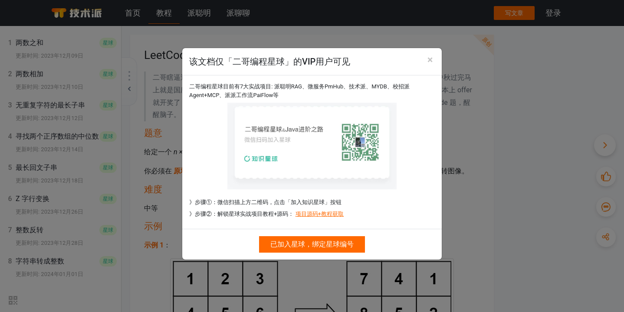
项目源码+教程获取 (320, 214)
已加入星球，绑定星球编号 (312, 244)
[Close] (430, 60)
